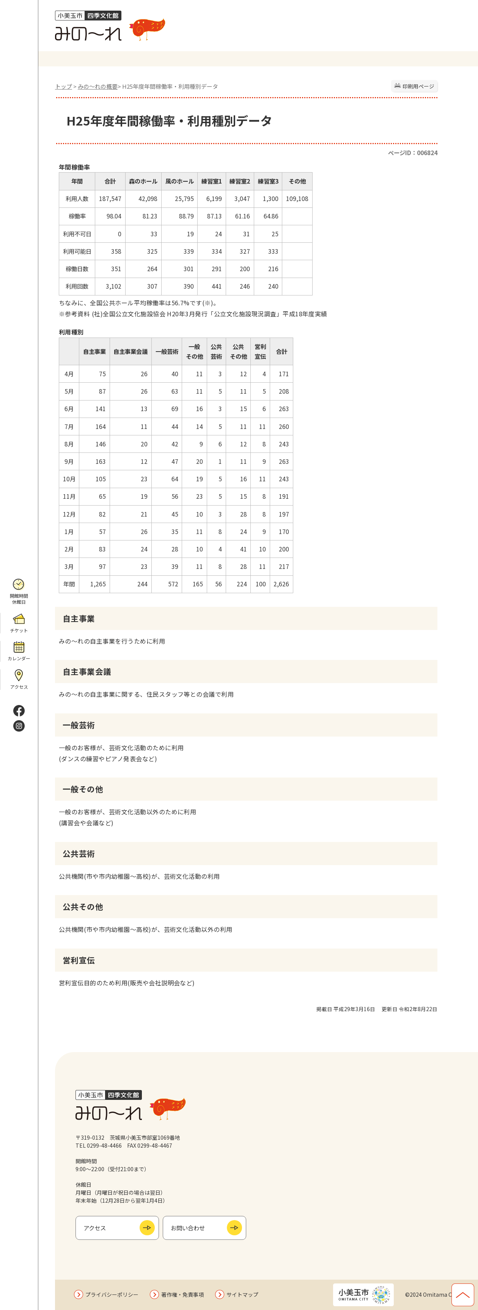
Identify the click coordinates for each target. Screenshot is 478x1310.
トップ (63, 86)
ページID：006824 (412, 152)
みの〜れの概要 (98, 86)
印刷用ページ (418, 86)
